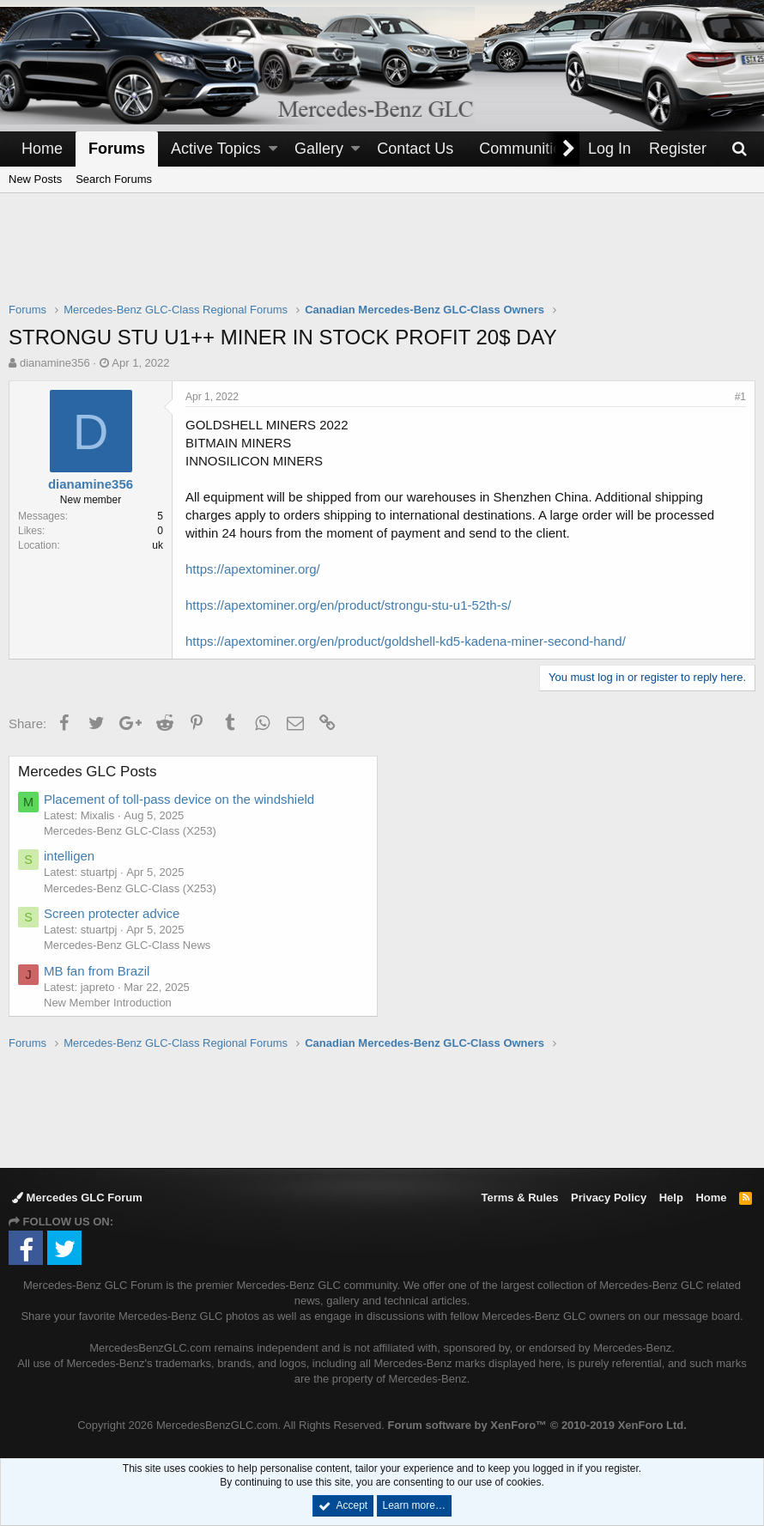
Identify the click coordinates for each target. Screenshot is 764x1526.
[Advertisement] (382, 258)
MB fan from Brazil (96, 971)
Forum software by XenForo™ (536, 1425)
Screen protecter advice (111, 913)
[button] (273, 149)
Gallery (318, 148)
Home (42, 148)
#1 (740, 397)
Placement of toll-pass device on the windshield (179, 799)
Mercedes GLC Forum (77, 1197)
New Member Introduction (108, 1002)
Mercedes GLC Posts (87, 771)
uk (157, 545)
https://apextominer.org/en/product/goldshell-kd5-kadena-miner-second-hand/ (405, 641)
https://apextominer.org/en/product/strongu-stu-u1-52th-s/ (348, 605)
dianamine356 (55, 362)
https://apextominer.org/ (252, 569)
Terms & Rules (519, 1197)
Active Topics (216, 148)
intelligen (69, 855)
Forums (116, 148)
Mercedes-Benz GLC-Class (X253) (130, 830)
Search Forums (114, 179)
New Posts (35, 179)
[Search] (739, 149)
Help (671, 1197)
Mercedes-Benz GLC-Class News (127, 945)
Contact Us (415, 148)
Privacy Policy (608, 1197)
